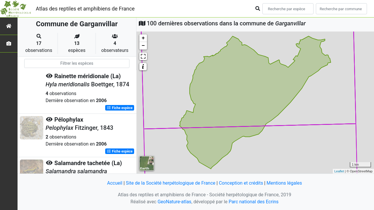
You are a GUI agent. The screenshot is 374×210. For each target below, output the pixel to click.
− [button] (143, 45)
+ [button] (143, 38)
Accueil (114, 183)
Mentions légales (284, 183)
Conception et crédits (241, 183)
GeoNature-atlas (174, 201)
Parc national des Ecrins (253, 201)
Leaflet (339, 171)
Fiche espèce (120, 108)
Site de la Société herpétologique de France (170, 183)
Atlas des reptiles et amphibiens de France (85, 9)
